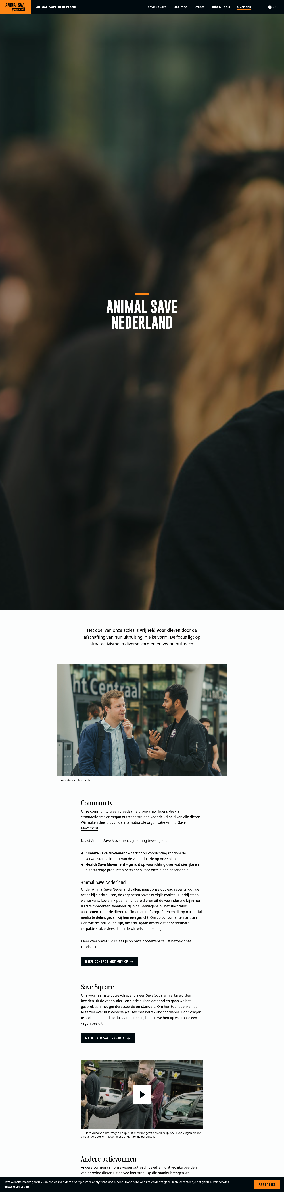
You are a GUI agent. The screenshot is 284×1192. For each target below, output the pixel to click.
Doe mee (180, 7)
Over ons (244, 7)
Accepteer (267, 1184)
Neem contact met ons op (109, 961)
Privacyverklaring (17, 1187)
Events (199, 7)
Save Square (157, 7)
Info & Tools (221, 7)
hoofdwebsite (154, 941)
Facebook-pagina (94, 946)
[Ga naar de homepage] (40, 6)
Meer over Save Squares (107, 1038)
